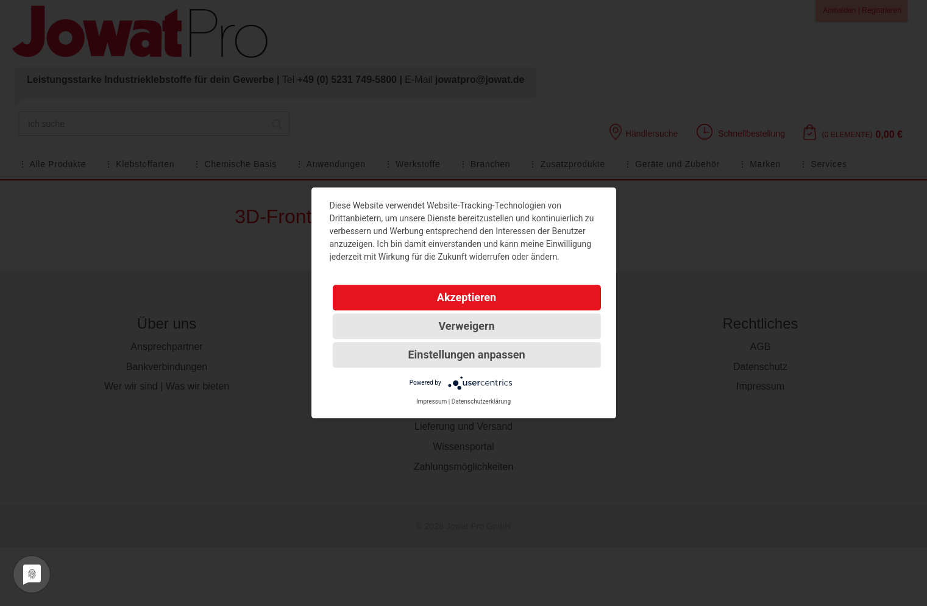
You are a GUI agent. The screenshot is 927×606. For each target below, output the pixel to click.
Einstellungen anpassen (466, 354)
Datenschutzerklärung (481, 401)
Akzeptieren (466, 297)
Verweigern (466, 325)
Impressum (431, 401)
